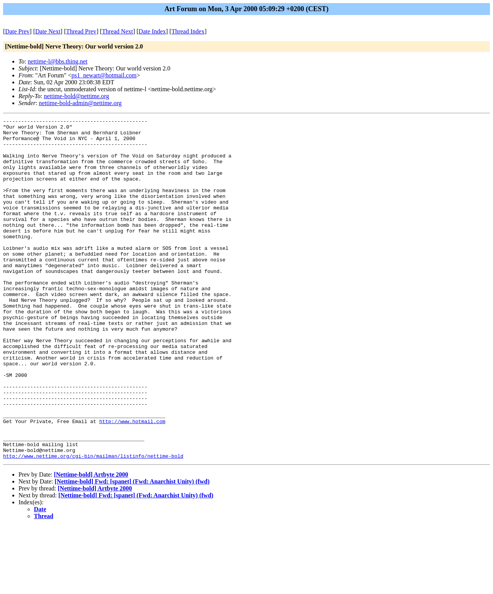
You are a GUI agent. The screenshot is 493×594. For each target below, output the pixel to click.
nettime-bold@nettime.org (76, 96)
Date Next (47, 31)
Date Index (152, 31)
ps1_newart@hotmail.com (104, 75)
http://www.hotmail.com (132, 482)
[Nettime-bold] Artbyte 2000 (91, 542)
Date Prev (17, 31)
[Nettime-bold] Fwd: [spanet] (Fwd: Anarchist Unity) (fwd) (132, 549)
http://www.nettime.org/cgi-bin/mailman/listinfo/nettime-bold (93, 523)
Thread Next (117, 31)
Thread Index (188, 31)
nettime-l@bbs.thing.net (57, 61)
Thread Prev (81, 31)
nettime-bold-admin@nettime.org (80, 103)
